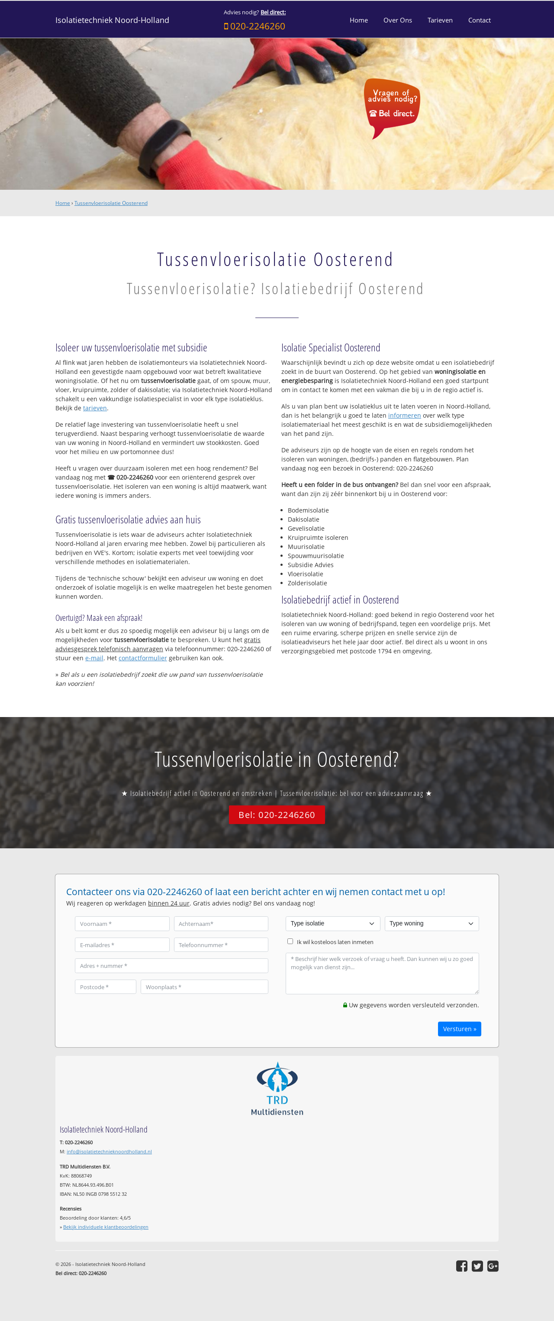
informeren (404, 415)
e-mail (94, 658)
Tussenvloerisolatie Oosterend (111, 203)
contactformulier (143, 658)
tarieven (95, 408)
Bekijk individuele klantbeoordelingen (105, 1227)
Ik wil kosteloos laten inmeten (335, 942)
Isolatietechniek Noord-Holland (112, 20)
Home (62, 203)
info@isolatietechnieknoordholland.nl (109, 1151)
